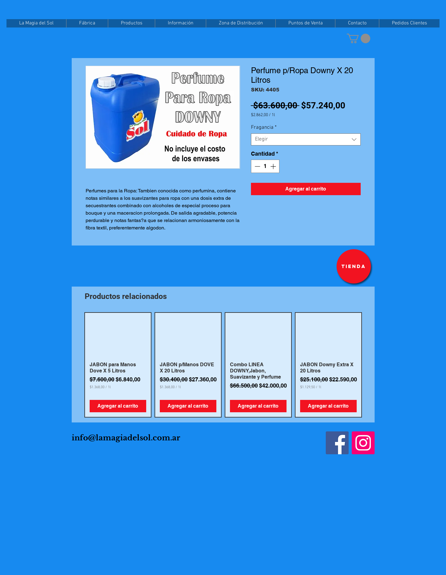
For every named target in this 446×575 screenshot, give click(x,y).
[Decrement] (256, 166)
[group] (223, 365)
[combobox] (306, 139)
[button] (358, 38)
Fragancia (264, 127)
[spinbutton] (265, 166)
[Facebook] (337, 442)
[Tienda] (354, 266)
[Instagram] (363, 442)
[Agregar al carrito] (118, 406)
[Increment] (273, 166)
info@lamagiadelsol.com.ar (126, 437)
